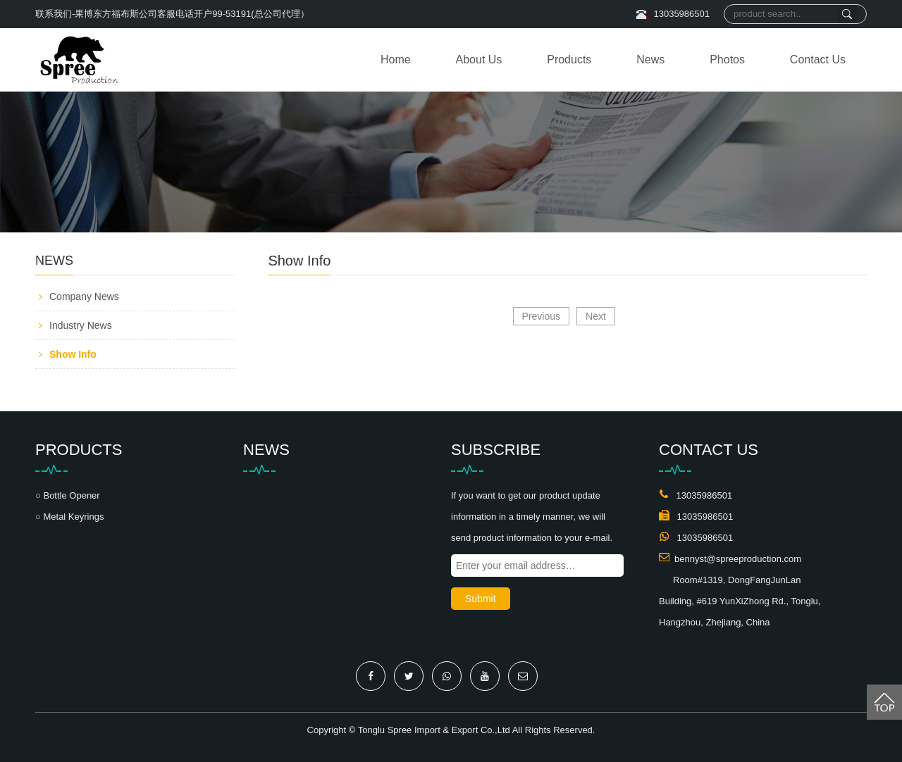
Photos (727, 59)
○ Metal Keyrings (69, 516)
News (650, 59)
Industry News (80, 325)
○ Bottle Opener (67, 495)
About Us (479, 59)
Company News (84, 296)
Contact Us (818, 59)
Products (569, 59)
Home (396, 59)
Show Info (73, 354)
